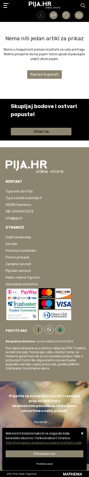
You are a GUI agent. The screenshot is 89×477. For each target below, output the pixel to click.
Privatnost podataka (21, 251)
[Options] (44, 464)
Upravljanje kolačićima (22, 284)
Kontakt (12, 244)
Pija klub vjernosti (18, 271)
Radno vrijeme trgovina (22, 277)
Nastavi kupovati (44, 74)
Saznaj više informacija (27, 121)
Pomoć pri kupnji (17, 257)
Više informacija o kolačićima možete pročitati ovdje (44, 443)
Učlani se (41, 131)
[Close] (44, 453)
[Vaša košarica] (79, 15)
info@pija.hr (14, 218)
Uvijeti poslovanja (18, 237)
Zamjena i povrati (18, 264)
